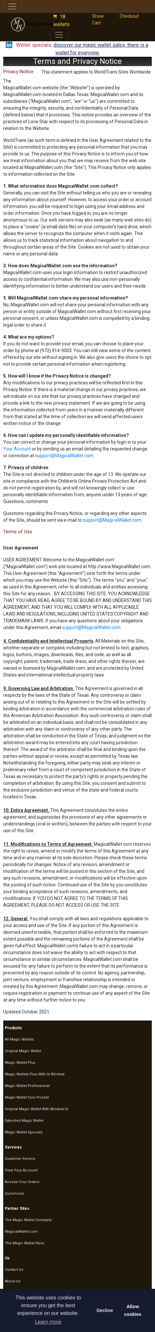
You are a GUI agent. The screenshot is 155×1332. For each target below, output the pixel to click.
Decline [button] (105, 1310)
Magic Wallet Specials (24, 1132)
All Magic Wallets (19, 1039)
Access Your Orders (22, 1182)
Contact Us (14, 1270)
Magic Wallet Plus (20, 1063)
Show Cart (98, 19)
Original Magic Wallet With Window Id (36, 1109)
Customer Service (20, 1159)
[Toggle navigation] (12, 6)
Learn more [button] (48, 1322)
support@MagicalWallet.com (64, 455)
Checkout (129, 16)
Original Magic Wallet (23, 1051)
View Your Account (21, 1170)
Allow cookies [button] (132, 1310)
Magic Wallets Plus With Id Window (34, 1074)
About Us (12, 1281)
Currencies (14, 1193)
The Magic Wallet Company (28, 1220)
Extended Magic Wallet (24, 1121)
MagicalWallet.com (38, 24)
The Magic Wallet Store (24, 1243)
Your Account (17, 448)
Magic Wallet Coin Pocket (27, 1097)
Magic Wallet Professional (27, 1086)
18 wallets (62, 20)
